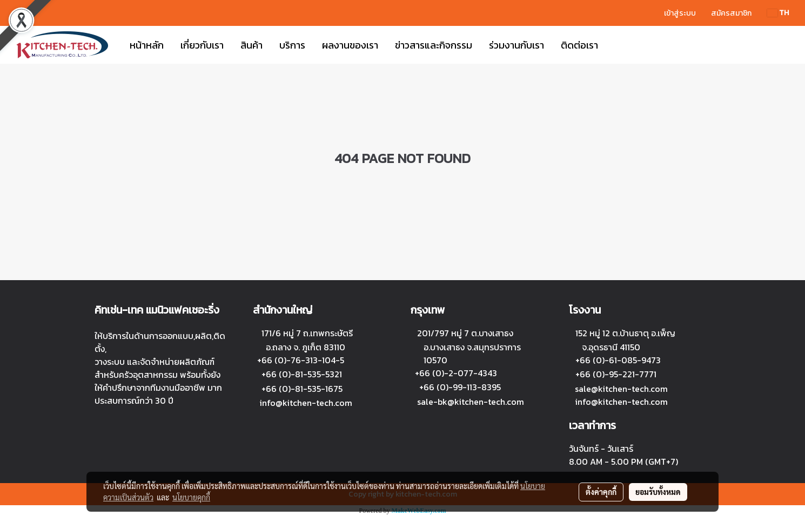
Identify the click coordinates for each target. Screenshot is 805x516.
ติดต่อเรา (579, 45)
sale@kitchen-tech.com (621, 388)
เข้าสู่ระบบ (680, 13)
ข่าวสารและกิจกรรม (433, 45)
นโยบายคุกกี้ (191, 497)
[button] (616, 44)
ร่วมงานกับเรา (516, 45)
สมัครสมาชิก (731, 13)
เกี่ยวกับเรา (202, 45)
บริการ (292, 45)
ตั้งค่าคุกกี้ (601, 492)
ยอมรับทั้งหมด (658, 492)
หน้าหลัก (147, 45)
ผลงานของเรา (350, 45)
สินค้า (251, 45)
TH (778, 12)
